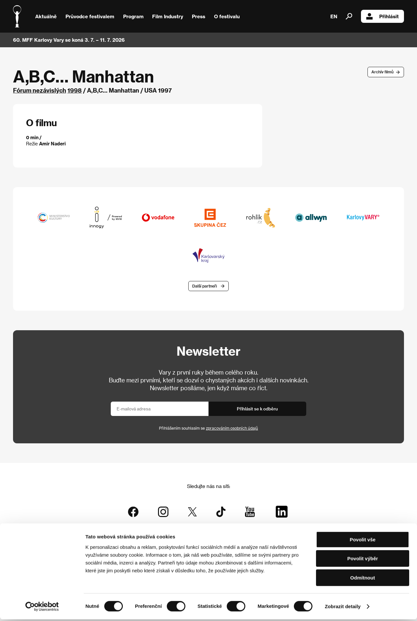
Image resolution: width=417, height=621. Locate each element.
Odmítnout (362, 579)
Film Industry (167, 16)
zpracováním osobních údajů (232, 429)
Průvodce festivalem (89, 16)
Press (198, 16)
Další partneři (204, 287)
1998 (74, 90)
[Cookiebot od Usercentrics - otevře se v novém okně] (42, 608)
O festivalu (227, 16)
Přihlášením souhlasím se (208, 429)
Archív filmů (382, 71)
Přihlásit (382, 16)
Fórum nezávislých (39, 90)
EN (333, 16)
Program (133, 16)
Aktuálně (46, 16)
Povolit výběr (362, 560)
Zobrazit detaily (343, 608)
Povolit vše (362, 541)
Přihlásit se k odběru (257, 410)
